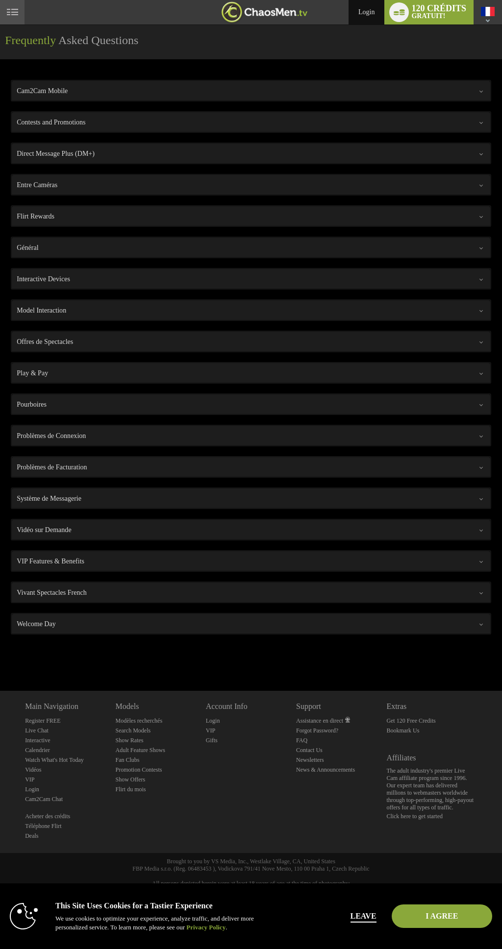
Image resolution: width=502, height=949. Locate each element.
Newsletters (310, 759)
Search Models (133, 730)
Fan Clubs (127, 759)
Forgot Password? (317, 730)
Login (366, 12)
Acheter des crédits (47, 816)
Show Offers (130, 779)
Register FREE (42, 720)
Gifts (212, 740)
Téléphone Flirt (43, 826)
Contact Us (309, 750)
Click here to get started (414, 816)
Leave (348, 916)
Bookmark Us (402, 730)
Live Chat (37, 730)
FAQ (301, 740)
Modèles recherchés (138, 720)
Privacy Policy (206, 927)
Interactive (37, 740)
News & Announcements (325, 769)
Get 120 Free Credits (410, 720)
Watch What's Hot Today (54, 759)
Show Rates (129, 740)
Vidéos (33, 769)
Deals (31, 835)
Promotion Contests (138, 769)
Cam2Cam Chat (44, 799)
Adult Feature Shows (140, 750)
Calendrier (37, 750)
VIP (29, 779)
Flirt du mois (130, 789)
